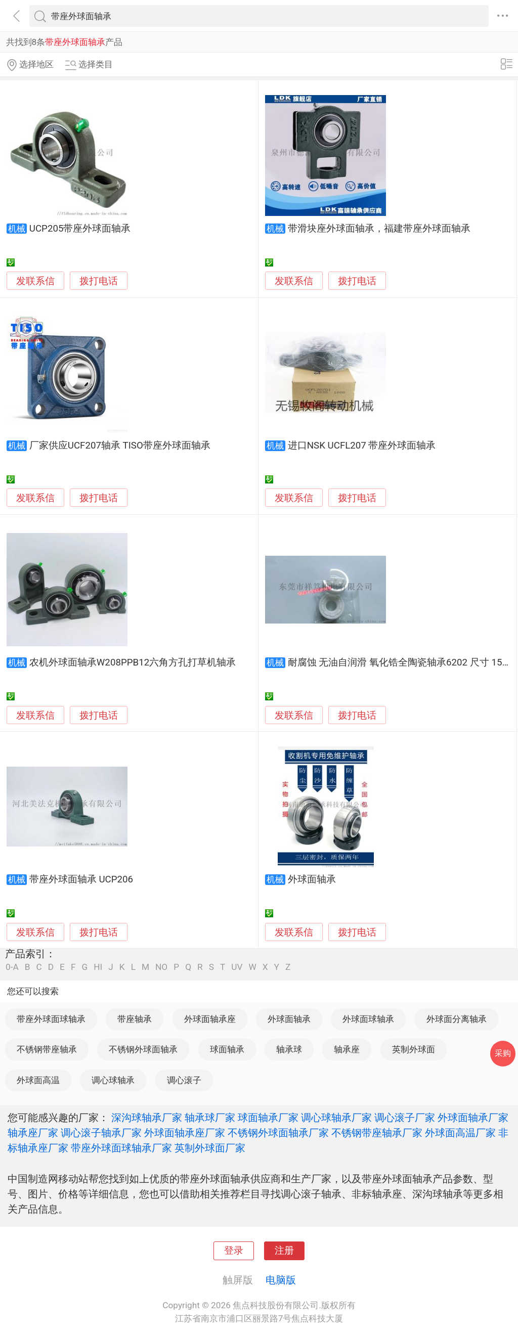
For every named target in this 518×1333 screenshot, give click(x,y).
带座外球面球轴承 (51, 1019)
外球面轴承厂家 (473, 1118)
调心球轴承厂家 (336, 1118)
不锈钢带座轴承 (47, 1049)
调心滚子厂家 (404, 1118)
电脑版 (281, 1280)
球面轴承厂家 (268, 1118)
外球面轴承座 (210, 1019)
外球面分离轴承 (456, 1019)
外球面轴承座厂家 (184, 1133)
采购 (503, 1053)
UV (236, 967)
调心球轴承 (113, 1080)
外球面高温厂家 (460, 1133)
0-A (12, 967)
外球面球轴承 (368, 1019)
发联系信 (35, 281)
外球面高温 (38, 1080)
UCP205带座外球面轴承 (80, 228)
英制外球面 (413, 1049)
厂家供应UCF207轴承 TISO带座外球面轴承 (119, 445)
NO (161, 967)
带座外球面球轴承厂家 (121, 1148)
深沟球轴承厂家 (146, 1118)
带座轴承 (134, 1019)
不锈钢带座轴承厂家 (376, 1133)
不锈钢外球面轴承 (143, 1049)
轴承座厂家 (33, 1133)
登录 (233, 1250)
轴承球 (289, 1049)
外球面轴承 (312, 879)
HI (98, 967)
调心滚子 (184, 1080)
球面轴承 (227, 1049)
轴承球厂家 (210, 1118)
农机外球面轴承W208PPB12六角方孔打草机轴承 (132, 662)
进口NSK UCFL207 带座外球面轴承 (362, 445)
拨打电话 (98, 281)
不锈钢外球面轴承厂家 (278, 1133)
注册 (284, 1250)
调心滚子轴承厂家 (101, 1133)
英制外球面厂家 (210, 1148)
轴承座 (347, 1049)
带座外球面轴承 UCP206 (81, 879)
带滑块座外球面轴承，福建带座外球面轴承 (379, 228)
